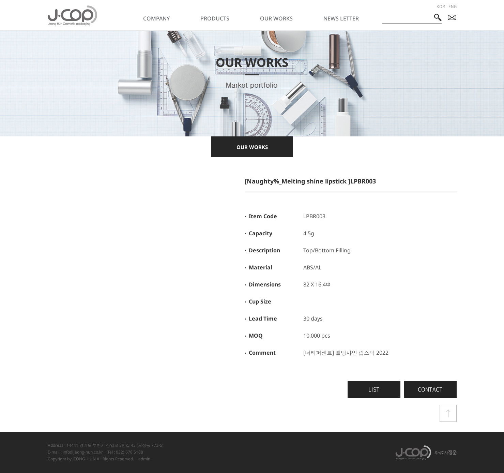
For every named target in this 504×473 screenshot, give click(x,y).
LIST (374, 389)
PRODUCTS (214, 18)
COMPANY (156, 18)
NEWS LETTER (341, 18)
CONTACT (430, 389)
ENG (452, 6)
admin (144, 459)
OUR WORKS (276, 18)
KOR (441, 6)
